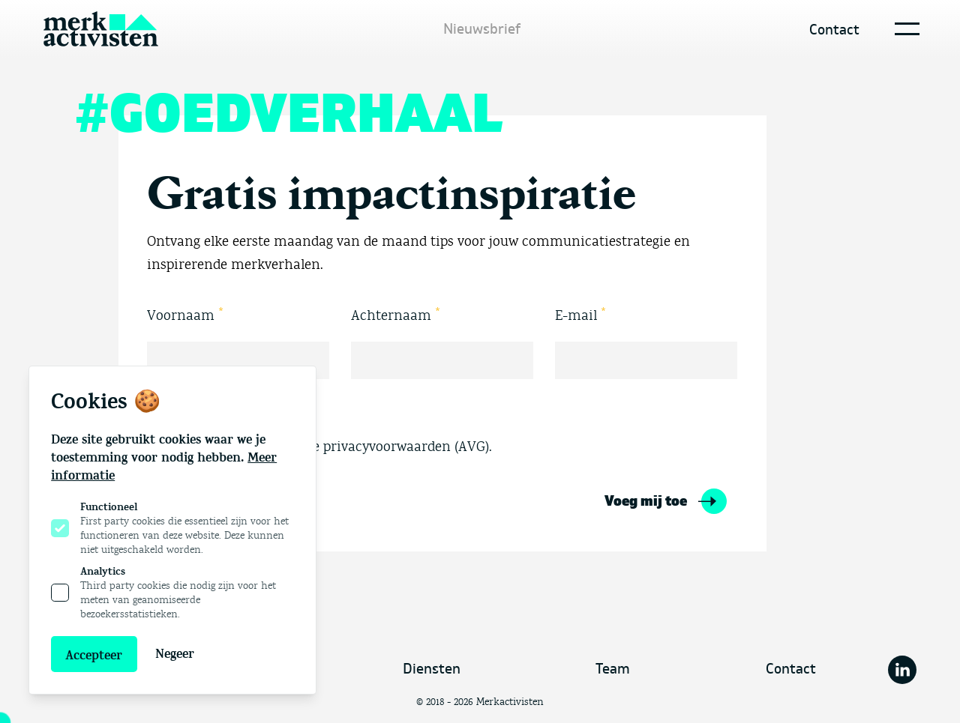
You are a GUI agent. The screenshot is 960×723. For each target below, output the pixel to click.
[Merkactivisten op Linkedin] (902, 670)
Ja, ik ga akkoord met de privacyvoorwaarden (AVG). (319, 447)
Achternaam (396, 314)
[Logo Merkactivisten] (101, 29)
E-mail (581, 314)
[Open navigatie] (904, 28)
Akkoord (173, 411)
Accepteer (93, 656)
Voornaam (185, 314)
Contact (834, 29)
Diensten (431, 669)
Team (613, 669)
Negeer (174, 654)
